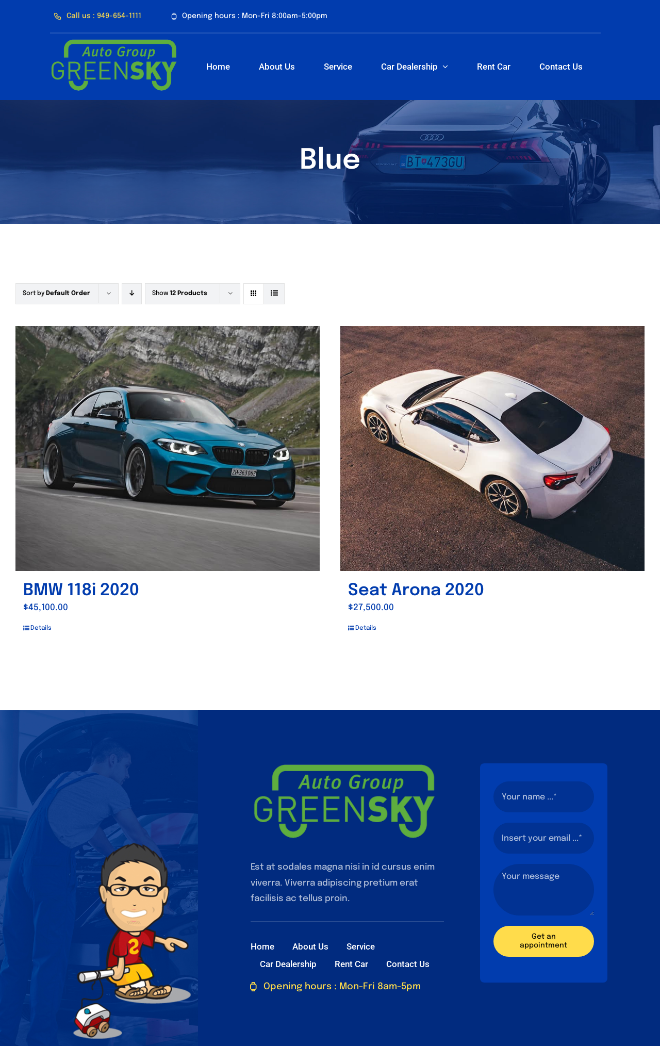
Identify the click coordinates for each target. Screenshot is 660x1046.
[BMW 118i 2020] (167, 448)
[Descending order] (132, 293)
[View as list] (274, 294)
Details (41, 628)
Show (179, 293)
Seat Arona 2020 (416, 590)
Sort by (56, 293)
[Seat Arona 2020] (492, 448)
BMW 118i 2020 (81, 590)
